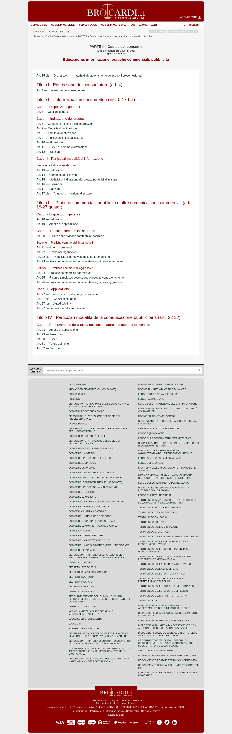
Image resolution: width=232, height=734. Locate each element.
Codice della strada (82, 453)
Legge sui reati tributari (154, 495)
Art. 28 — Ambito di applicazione (57, 329)
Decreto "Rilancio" (81, 581)
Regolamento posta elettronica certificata (167, 660)
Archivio (156, 711)
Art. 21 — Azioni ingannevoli (54, 247)
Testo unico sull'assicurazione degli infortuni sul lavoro (163, 542)
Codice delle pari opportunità (89, 506)
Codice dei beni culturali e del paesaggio (96, 477)
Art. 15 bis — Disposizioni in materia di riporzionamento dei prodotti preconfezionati (89, 75)
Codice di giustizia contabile (87, 511)
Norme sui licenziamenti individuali (161, 384)
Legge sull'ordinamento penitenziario (163, 482)
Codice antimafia (80, 530)
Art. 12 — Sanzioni (48, 151)
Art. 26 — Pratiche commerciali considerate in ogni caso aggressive (79, 282)
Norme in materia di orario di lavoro (162, 389)
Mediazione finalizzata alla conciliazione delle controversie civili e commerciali (165, 476)
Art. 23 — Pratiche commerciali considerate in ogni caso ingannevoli (80, 261)
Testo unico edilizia (151, 522)
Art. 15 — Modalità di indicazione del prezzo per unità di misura (77, 179)
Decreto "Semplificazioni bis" (88, 572)
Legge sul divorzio (81, 591)
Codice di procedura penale (87, 436)
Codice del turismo (81, 492)
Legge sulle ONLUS (150, 463)
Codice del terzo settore (86, 535)
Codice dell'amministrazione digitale (93, 525)
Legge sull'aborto (81, 562)
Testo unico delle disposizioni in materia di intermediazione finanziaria (166, 557)
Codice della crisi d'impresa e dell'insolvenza (99, 545)
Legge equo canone (151, 433)
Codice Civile (39, 25)
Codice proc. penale (113, 25)
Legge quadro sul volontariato (159, 458)
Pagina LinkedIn (174, 721)
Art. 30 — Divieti (47, 339)
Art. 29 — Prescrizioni (50, 334)
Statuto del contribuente (155, 650)
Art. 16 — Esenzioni (49, 184)
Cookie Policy (132, 711)
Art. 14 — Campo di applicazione (57, 174)
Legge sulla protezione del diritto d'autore (167, 403)
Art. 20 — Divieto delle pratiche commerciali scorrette (70, 235)
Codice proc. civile (63, 25)
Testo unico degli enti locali (157, 512)
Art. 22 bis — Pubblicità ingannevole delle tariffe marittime (73, 256)
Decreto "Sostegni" (81, 577)
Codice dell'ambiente (83, 496)
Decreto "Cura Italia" (82, 586)
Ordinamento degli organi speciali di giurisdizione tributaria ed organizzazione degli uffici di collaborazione (166, 643)
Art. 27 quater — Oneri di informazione (61, 308)
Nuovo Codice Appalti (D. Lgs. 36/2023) (92, 389)
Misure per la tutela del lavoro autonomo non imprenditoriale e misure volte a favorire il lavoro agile (100, 651)
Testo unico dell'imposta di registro (162, 595)
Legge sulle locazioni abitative (159, 428)
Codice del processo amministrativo (93, 487)
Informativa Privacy (115, 711)
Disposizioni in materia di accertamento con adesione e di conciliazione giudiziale (167, 626)
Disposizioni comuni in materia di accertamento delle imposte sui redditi (164, 606)
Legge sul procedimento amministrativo (165, 438)
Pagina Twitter (166, 721)
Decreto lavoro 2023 (82, 567)
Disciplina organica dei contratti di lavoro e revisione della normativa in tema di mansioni (98, 634)
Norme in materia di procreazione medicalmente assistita (91, 612)
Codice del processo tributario (90, 458)
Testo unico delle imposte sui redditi (163, 591)
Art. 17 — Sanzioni (48, 188)
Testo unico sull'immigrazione (158, 527)
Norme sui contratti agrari (156, 416)
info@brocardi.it (96, 711)
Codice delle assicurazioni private (92, 472)
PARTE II (115, 36)
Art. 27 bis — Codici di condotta (57, 298)
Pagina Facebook (159, 721)
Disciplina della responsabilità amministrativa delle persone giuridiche (165, 452)
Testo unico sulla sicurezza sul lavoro (164, 564)
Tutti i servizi (190, 25)
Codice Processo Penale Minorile (91, 448)
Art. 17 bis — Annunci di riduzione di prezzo (64, 193)
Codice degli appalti (82, 550)
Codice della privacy (82, 463)
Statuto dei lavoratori (84, 628)
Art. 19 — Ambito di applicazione (57, 223)
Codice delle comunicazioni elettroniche (96, 501)
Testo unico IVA (148, 600)
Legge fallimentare (151, 399)
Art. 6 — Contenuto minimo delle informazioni (65, 123)
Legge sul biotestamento (85, 618)
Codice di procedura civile (86, 411)
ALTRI (154, 25)
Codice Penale (88, 25)
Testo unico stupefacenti (155, 531)
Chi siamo (146, 711)
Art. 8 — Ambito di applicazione (56, 133)
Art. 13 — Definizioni (50, 170)
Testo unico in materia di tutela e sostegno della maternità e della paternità (167, 501)
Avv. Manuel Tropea (126, 703)
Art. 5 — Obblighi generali (53, 111)
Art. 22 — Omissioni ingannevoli (57, 252)
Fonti (48, 36)
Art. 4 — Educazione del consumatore (61, 90)
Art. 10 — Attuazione (50, 142)
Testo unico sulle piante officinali (161, 573)
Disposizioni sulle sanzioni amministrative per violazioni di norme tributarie (168, 634)
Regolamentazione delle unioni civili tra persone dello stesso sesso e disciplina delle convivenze (100, 599)
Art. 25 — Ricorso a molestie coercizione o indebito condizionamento (80, 277)
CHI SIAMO (157, 31)
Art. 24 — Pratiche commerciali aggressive (64, 272)
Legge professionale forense (158, 394)
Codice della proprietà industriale (92, 521)
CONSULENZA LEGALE (182, 31)
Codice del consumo (64, 36)
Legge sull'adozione (82, 606)
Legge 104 (75, 623)
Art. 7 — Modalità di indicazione (57, 128)
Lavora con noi (116, 715)
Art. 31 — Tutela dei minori (53, 343)
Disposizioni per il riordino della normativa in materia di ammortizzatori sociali (99, 660)
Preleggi (74, 399)
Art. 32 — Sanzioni (48, 348)
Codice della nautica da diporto (90, 516)
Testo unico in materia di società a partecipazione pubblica (161, 580)
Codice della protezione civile (89, 540)
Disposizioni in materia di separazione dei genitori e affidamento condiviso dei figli (96, 556)
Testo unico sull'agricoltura (158, 568)
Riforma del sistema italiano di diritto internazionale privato (163, 489)
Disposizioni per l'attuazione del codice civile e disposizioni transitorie (99, 405)
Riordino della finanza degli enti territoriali (168, 655)
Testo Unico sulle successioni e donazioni (166, 586)
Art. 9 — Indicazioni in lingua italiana (60, 137)
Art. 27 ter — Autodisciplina (54, 303)
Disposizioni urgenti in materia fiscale (163, 620)
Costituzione (139, 25)
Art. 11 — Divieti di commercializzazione (62, 147)
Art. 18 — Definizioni (50, 219)
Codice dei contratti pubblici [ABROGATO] (95, 482)
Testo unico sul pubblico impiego (160, 507)
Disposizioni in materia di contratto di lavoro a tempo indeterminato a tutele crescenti (100, 642)
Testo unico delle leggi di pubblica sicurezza (168, 536)
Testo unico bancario (152, 517)
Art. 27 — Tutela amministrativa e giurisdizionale (67, 294)
